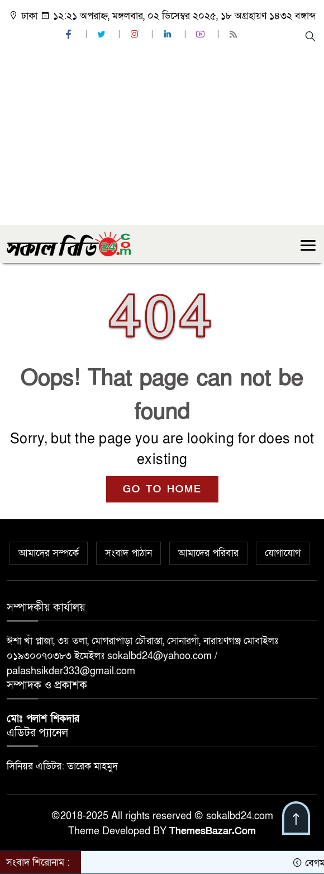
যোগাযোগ (283, 553)
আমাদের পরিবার (208, 553)
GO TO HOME (162, 489)
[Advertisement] (162, 141)
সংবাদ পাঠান (128, 553)
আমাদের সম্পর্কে (48, 553)
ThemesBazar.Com (212, 831)
